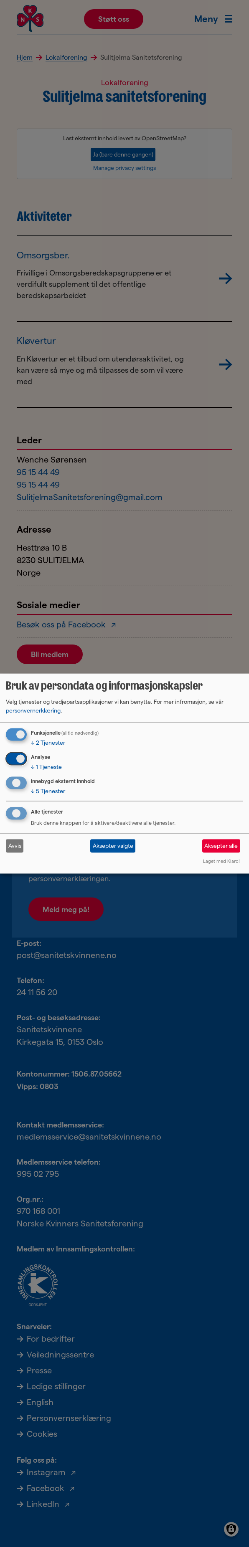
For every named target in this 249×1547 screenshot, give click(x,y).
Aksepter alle (221, 845)
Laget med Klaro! (221, 860)
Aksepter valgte (113, 845)
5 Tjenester (48, 791)
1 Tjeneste (46, 767)
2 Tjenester (48, 742)
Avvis (14, 845)
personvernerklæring (33, 710)
